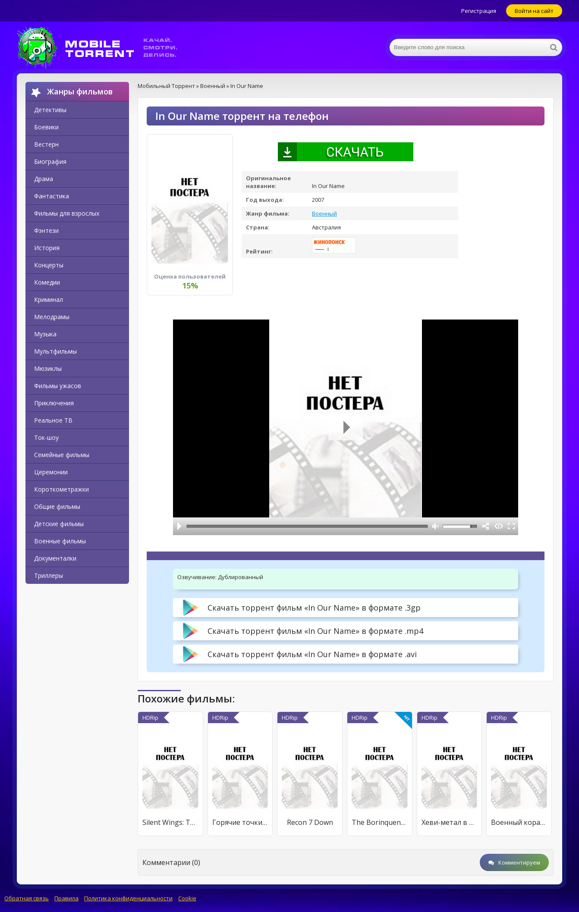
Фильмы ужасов (57, 386)
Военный (324, 213)
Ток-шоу (46, 437)
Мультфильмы (55, 351)
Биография (50, 161)
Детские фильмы (59, 524)
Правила (66, 898)
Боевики (46, 127)
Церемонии (51, 472)
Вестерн (46, 144)
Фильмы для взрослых (66, 213)
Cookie (187, 898)
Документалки (55, 558)
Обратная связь (26, 898)
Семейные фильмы (61, 455)
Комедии (47, 282)
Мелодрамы (51, 317)
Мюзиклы (48, 368)
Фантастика (51, 196)
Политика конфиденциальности (128, 898)
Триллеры (48, 575)
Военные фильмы (60, 541)
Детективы (50, 110)
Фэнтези (46, 230)
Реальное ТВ (53, 420)
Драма (43, 179)
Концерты (48, 265)
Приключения (54, 403)
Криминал (48, 299)
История (47, 248)
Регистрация (478, 11)
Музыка (45, 334)
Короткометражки (61, 489)
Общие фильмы (57, 506)
